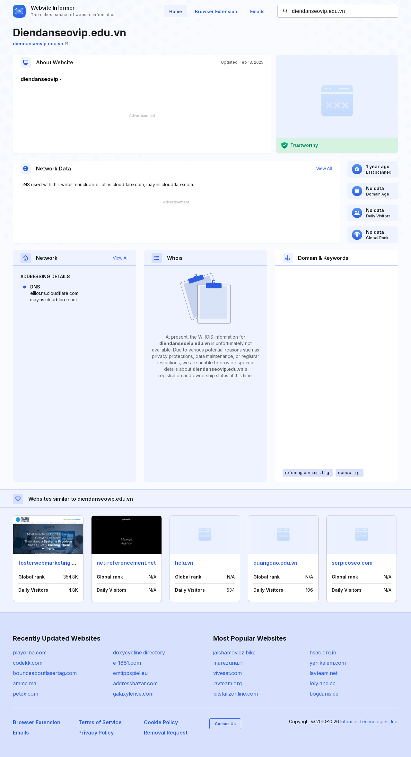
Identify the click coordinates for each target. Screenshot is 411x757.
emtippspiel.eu (130, 673)
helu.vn (184, 563)
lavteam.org (227, 683)
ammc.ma (24, 683)
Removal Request (166, 732)
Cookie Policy (161, 722)
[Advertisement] (142, 133)
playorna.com (30, 652)
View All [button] (324, 168)
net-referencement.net (126, 563)
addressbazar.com (135, 683)
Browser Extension (216, 11)
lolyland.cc (323, 683)
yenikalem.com (328, 663)
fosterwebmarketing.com (50, 563)
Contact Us (225, 723)
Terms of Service (100, 722)
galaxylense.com (133, 693)
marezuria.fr (228, 663)
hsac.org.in (323, 652)
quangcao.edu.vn (275, 563)
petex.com (25, 693)
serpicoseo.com (352, 563)
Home (175, 11)
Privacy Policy (96, 732)
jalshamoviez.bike (234, 652)
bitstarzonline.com (235, 693)
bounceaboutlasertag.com (45, 673)
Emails (257, 11)
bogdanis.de (324, 693)
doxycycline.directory (139, 652)
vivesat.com (227, 673)
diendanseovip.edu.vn (40, 43)
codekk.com (27, 663)
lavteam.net (323, 673)
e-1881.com (127, 663)
